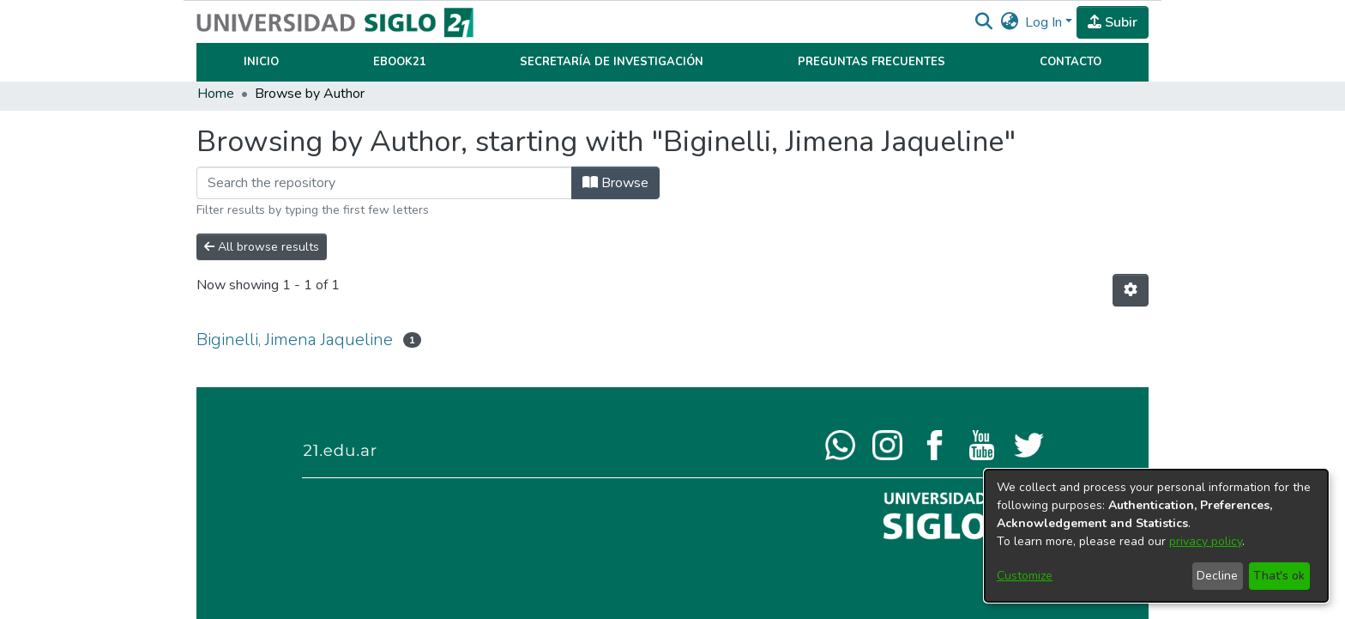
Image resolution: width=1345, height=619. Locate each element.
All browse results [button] (261, 247)
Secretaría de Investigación (611, 62)
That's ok (1279, 575)
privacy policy (1205, 541)
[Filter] (384, 183)
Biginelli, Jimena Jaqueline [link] (294, 339)
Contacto (1070, 62)
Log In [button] (1045, 22)
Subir (1112, 22)
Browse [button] (615, 182)
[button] (983, 22)
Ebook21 (399, 62)
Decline (1217, 575)
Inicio (261, 62)
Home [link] (215, 93)
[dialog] (1156, 536)
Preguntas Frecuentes (871, 62)
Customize (1024, 575)
